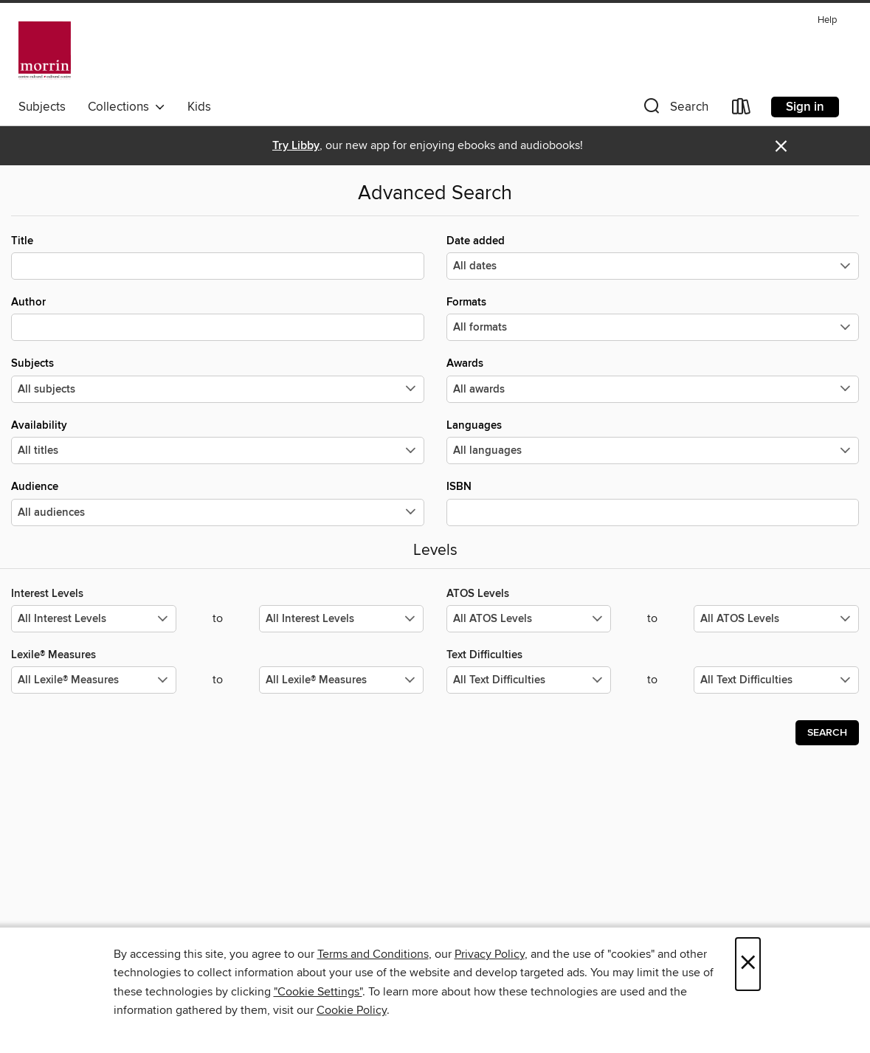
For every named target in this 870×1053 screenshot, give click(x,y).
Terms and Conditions (373, 954)
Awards (653, 379)
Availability (217, 441)
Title (217, 257)
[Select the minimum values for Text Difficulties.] (529, 680)
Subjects (42, 107)
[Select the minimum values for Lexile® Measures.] (93, 680)
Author (217, 318)
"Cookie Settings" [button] (318, 991)
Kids (199, 107)
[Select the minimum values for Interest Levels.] (93, 618)
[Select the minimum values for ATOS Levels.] (529, 618)
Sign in (805, 107)
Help (827, 20)
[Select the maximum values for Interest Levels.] (341, 618)
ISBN (653, 502)
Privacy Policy (490, 954)
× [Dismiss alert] (781, 146)
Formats (653, 318)
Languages (653, 441)
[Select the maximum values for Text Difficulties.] (776, 680)
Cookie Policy (352, 1010)
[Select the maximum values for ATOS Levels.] (776, 618)
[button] (674, 109)
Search (827, 732)
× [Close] (748, 964)
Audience (217, 502)
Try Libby (296, 145)
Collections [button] (126, 107)
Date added (653, 257)
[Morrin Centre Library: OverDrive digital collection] (44, 51)
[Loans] (741, 109)
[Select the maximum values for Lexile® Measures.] (341, 680)
